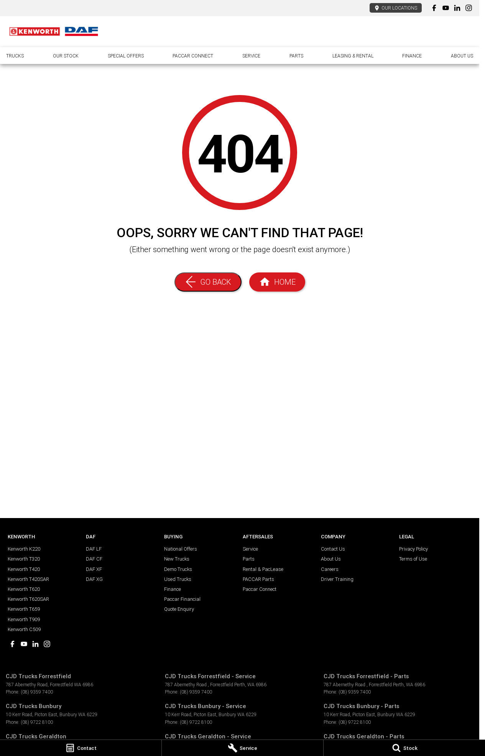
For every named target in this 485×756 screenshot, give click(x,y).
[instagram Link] (468, 8)
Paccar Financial (182, 599)
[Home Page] (54, 31)
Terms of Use (413, 559)
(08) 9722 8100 (37, 722)
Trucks (15, 56)
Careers (330, 569)
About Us (462, 56)
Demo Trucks (178, 569)
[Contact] (80, 748)
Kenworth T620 (24, 589)
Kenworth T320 (24, 559)
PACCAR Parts (258, 579)
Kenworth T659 (24, 609)
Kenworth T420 (24, 569)
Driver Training (337, 579)
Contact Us (333, 549)
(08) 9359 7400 (37, 692)
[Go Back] (208, 282)
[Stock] (404, 748)
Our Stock (66, 56)
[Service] (242, 748)
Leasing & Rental (352, 56)
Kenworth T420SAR (28, 579)
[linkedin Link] (457, 8)
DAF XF (94, 569)
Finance (412, 56)
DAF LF (94, 549)
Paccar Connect (193, 56)
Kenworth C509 (24, 629)
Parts (296, 56)
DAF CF (94, 559)
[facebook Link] (434, 8)
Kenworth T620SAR (28, 599)
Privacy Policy (413, 549)
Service (251, 56)
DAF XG (94, 579)
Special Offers (126, 56)
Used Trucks (177, 579)
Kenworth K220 (24, 549)
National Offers (180, 549)
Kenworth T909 (24, 619)
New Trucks (176, 559)
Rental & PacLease (263, 569)
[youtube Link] (445, 8)
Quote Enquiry (179, 609)
